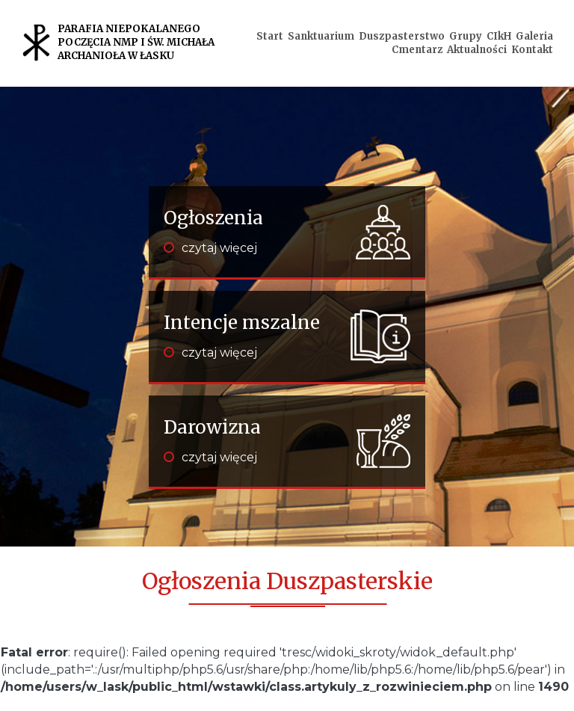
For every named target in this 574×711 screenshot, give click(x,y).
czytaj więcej (210, 248)
